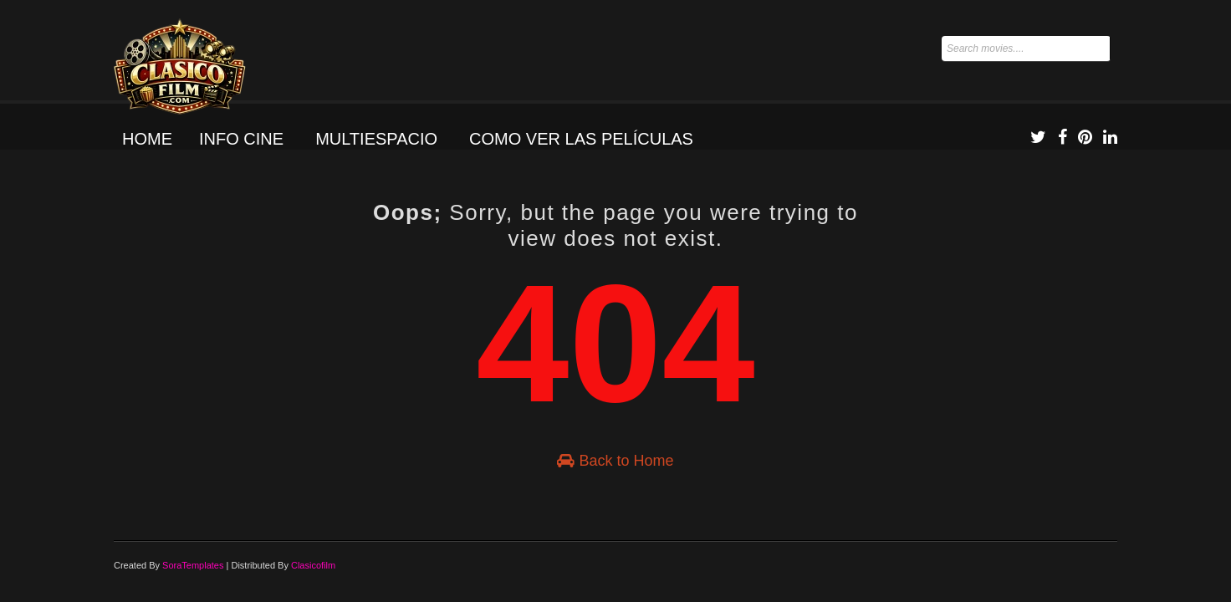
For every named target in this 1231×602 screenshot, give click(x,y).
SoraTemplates (192, 565)
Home (147, 139)
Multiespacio (376, 139)
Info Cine (241, 139)
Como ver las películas (581, 139)
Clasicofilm (313, 565)
